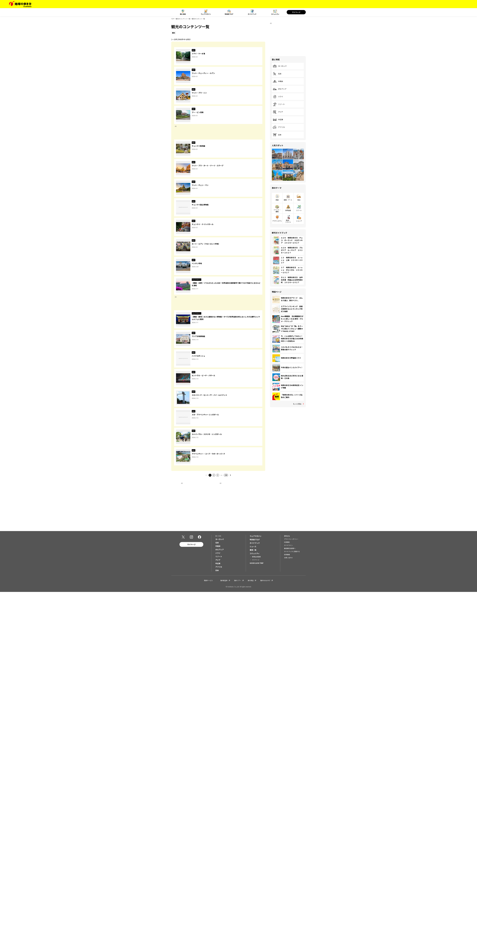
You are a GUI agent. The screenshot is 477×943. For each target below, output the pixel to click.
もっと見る (297, 404)
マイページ (296, 12)
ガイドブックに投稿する (292, 552)
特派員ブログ (229, 14)
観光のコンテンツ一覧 (183, 19)
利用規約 (287, 542)
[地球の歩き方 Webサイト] (20, 4)
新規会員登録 (256, 557)
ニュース (253, 546)
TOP (172, 19)
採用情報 (287, 555)
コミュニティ (275, 14)
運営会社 (287, 536)
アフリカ (279, 127)
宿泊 (298, 200)
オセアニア (279, 89)
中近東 (278, 119)
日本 (277, 135)
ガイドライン (288, 545)
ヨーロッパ (279, 66)
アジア (278, 112)
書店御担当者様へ (290, 549)
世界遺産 (288, 210)
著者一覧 (253, 550)
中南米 (278, 81)
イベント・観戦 (277, 210)
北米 (277, 74)
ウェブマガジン (206, 14)
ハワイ (278, 97)
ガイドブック (252, 14)
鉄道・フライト (288, 221)
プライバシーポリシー (291, 539)
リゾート (279, 104)
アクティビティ (277, 221)
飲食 (277, 200)
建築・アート (288, 200)
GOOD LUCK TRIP (256, 563)
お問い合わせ (288, 558)
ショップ (299, 221)
